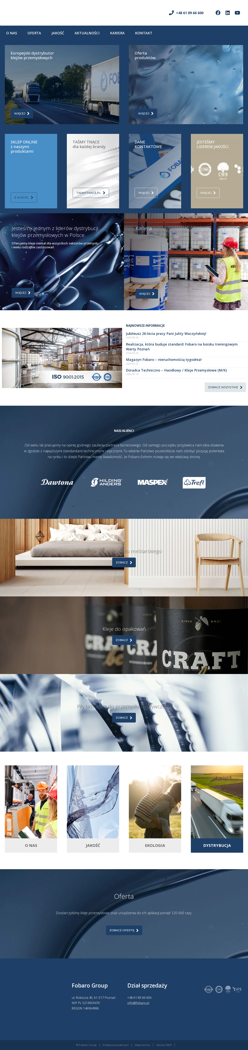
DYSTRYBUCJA (217, 845)
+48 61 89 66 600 (189, 12)
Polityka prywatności (116, 1045)
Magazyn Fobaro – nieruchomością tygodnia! (164, 359)
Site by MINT (164, 1045)
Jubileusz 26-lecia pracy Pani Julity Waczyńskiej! (166, 333)
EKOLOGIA (155, 845)
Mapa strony (142, 1045)
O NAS (31, 845)
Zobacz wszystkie (225, 387)
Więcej (22, 113)
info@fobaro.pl (138, 1003)
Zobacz (124, 562)
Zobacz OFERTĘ (124, 930)
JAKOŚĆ (93, 845)
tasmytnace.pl (90, 192)
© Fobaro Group (86, 1045)
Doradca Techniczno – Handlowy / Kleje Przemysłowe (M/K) (176, 370)
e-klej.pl (23, 197)
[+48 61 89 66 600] (171, 12)
